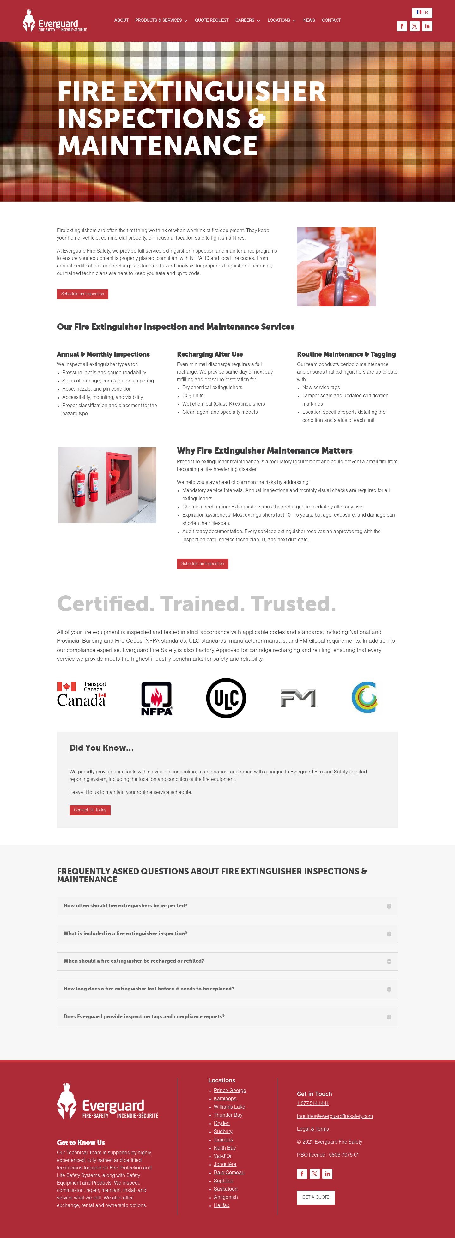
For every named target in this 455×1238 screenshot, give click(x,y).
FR (422, 12)
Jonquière (225, 1165)
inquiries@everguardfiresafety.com (335, 1117)
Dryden (222, 1123)
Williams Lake (229, 1107)
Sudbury (223, 1132)
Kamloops (225, 1099)
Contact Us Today (90, 810)
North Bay (225, 1148)
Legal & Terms (313, 1129)
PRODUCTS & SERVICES (158, 20)
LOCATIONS (279, 20)
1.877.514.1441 (313, 1104)
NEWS (309, 20)
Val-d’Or (223, 1156)
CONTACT (331, 20)
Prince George (230, 1091)
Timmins (223, 1140)
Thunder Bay (228, 1115)
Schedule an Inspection (82, 294)
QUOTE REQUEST (211, 20)
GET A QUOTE (315, 1197)
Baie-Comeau (229, 1173)
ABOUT (121, 20)
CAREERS (244, 20)
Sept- (223, 1181)
